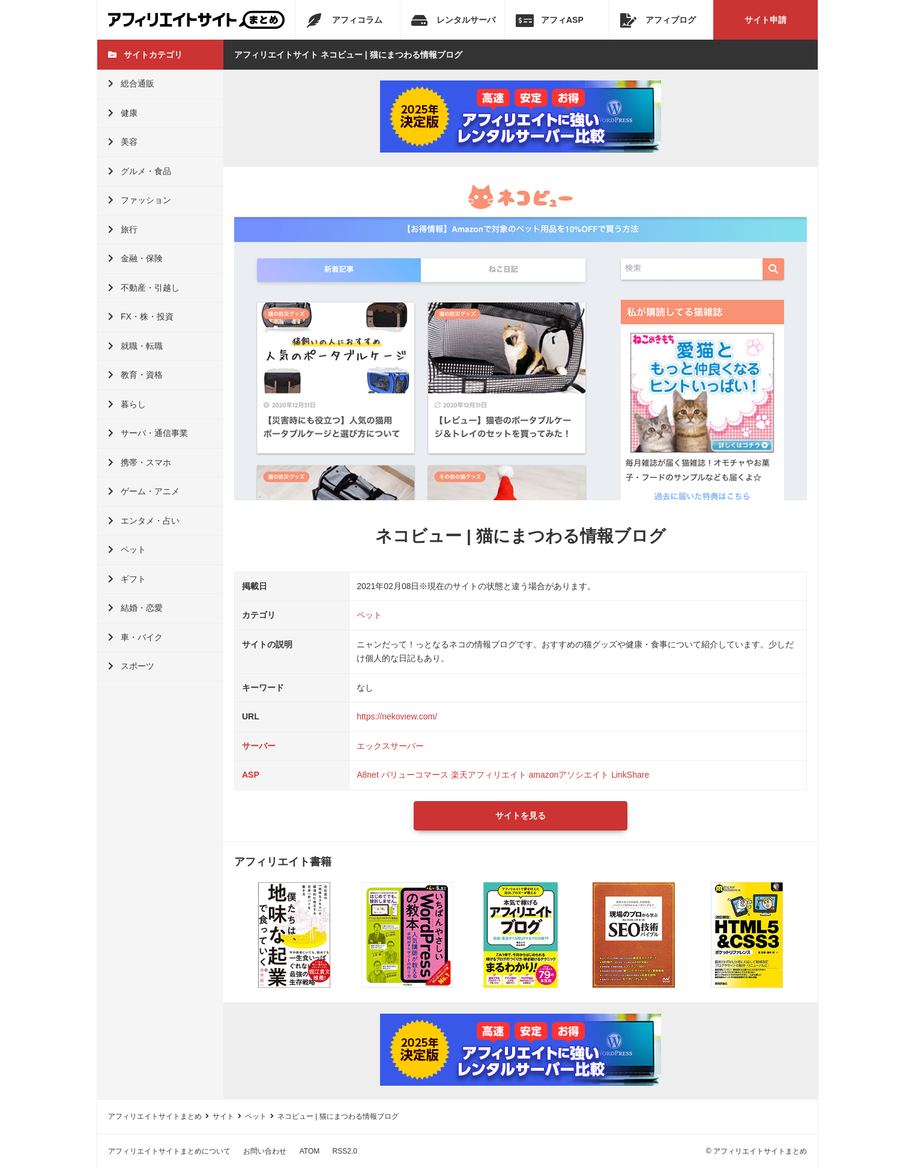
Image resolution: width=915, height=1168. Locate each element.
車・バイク (135, 637)
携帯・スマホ (139, 462)
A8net (368, 774)
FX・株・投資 (141, 316)
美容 (122, 142)
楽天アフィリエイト (489, 774)
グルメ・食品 (139, 171)
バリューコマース (414, 774)
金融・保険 (135, 258)
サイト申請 (765, 20)
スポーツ (131, 666)
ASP (250, 774)
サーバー (259, 746)
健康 (122, 113)
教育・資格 (135, 375)
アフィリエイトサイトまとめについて (169, 1151)
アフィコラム (344, 20)
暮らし (127, 404)
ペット (127, 549)
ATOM (310, 1151)
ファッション (139, 200)
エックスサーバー (390, 746)
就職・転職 (135, 346)
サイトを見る (520, 815)
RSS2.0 (345, 1151)
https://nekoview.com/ (397, 716)
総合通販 (131, 83)
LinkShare (630, 774)
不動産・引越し (144, 287)
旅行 (122, 229)
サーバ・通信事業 (148, 433)
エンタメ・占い (144, 520)
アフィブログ (658, 20)
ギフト (127, 579)
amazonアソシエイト (568, 774)
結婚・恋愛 (135, 608)
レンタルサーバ (453, 20)
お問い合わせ (264, 1151)
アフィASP (550, 20)
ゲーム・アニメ (144, 491)
